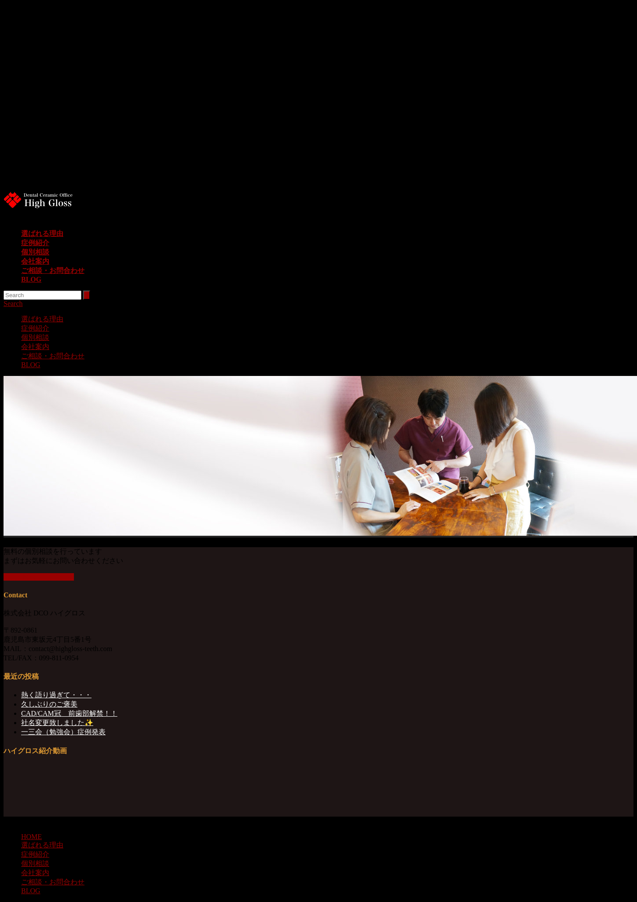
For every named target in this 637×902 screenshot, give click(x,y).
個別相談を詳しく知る (39, 577)
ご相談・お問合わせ (52, 270)
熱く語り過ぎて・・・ (56, 695)
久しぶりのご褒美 (49, 704)
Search (13, 303)
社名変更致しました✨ (57, 722)
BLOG (31, 279)
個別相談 (35, 252)
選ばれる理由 (42, 233)
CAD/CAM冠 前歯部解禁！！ (69, 713)
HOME (31, 836)
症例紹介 (35, 243)
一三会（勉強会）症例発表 (63, 732)
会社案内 (35, 261)
